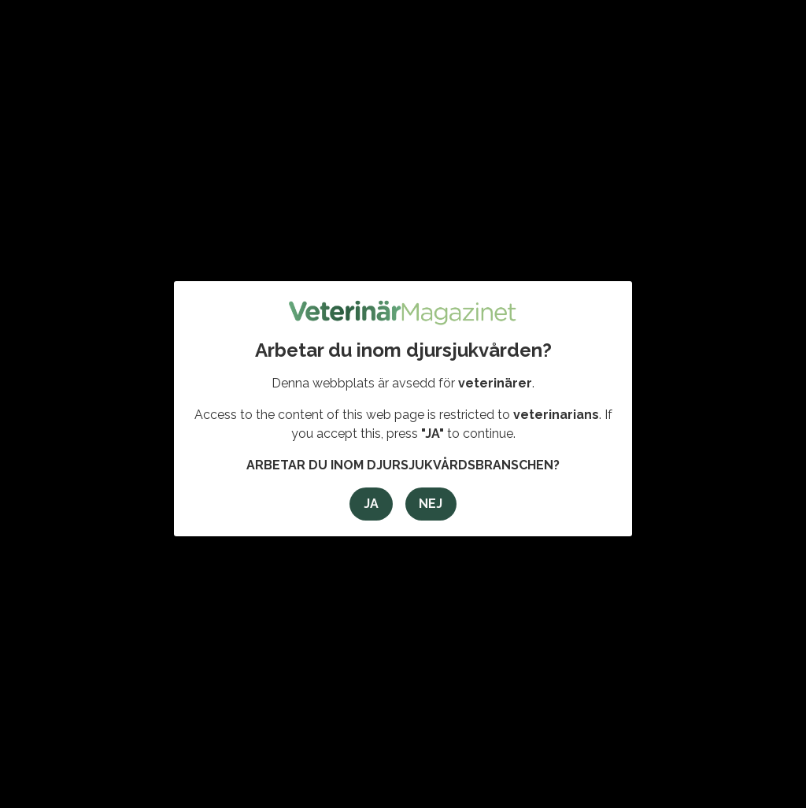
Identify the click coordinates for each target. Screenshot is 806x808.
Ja (371, 503)
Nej (430, 503)
